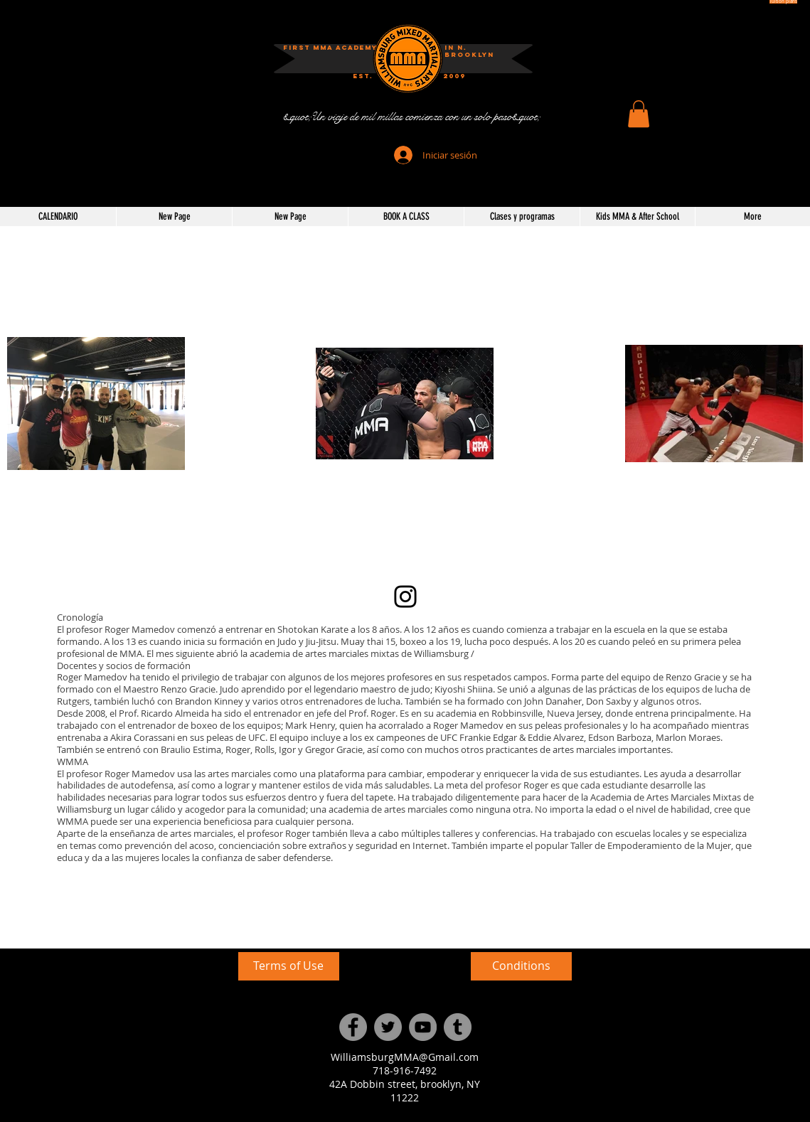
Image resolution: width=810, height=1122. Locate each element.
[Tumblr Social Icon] (457, 1027)
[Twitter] (388, 1027)
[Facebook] (353, 1027)
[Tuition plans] (783, 2)
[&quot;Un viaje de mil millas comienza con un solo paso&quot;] (411, 117)
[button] (638, 113)
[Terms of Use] (288, 966)
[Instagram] (405, 596)
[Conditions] (521, 966)
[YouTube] (423, 1027)
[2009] (454, 76)
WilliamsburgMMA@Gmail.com (405, 1057)
